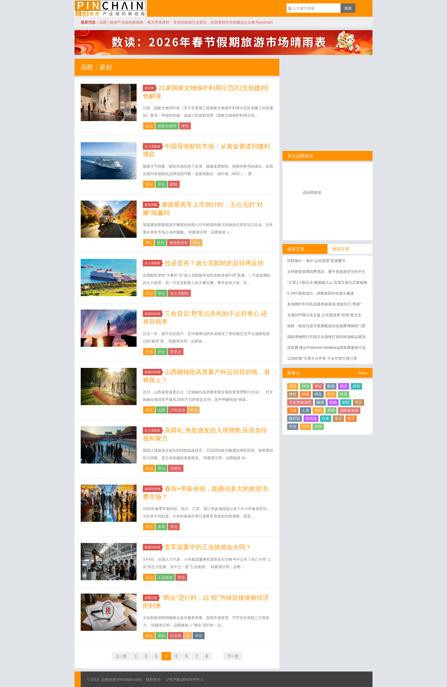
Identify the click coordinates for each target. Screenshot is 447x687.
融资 (320, 402)
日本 (325, 418)
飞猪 (292, 410)
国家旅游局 (349, 410)
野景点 (175, 352)
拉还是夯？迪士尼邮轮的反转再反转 (214, 263)
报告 (318, 394)
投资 (343, 394)
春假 (161, 527)
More (363, 373)
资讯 (292, 386)
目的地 (311, 418)
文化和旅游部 (300, 402)
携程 (292, 394)
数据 (331, 386)
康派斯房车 (178, 243)
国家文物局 (167, 126)
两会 (149, 636)
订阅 (361, 8)
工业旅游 (165, 577)
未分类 (150, 88)
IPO (148, 243)
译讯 (305, 386)
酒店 (343, 386)
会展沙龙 (152, 597)
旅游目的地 (153, 313)
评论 (185, 126)
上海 (305, 410)
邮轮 (174, 184)
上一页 (121, 656)
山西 (161, 410)
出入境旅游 (153, 146)
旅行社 (294, 418)
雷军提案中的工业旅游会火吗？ (208, 547)
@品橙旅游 (312, 192)
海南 (318, 410)
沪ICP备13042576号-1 (184, 679)
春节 (351, 418)
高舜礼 (175, 468)
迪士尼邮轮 (179, 293)
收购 (333, 402)
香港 (331, 410)
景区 (358, 402)
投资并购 (152, 204)
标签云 (293, 372)
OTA (305, 426)
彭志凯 (175, 636)
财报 (305, 394)
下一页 (232, 656)
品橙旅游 (110, 8)
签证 (338, 418)
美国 (318, 426)
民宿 (292, 426)
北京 (331, 394)
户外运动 (177, 410)
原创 (149, 126)
